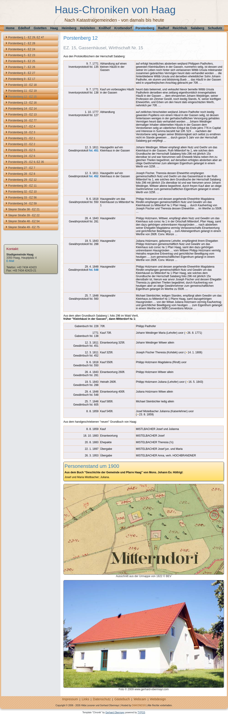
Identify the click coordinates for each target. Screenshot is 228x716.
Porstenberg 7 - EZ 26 (21, 67)
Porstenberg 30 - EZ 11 (22, 185)
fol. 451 (93, 150)
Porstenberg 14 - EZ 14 (22, 108)
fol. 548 (93, 269)
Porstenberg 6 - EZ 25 (21, 61)
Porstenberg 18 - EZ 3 (21, 132)
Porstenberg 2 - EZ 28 (21, 43)
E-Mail (10, 261)
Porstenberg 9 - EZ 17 (21, 79)
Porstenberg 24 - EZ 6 (21, 156)
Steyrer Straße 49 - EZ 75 (23, 227)
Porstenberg (144, 28)
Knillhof (105, 28)
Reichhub (180, 28)
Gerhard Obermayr (114, 712)
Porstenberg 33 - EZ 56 (22, 197)
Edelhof (24, 28)
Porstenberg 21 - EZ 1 (21, 138)
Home (10, 28)
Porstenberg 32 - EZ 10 (22, 191)
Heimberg (69, 28)
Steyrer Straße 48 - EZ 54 (23, 221)
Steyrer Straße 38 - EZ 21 (23, 209)
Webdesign (158, 699)
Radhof (163, 28)
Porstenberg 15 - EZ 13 (22, 114)
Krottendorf (123, 28)
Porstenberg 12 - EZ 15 (22, 96)
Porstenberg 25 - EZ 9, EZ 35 (26, 162)
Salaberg (197, 28)
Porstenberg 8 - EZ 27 (21, 73)
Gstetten (40, 28)
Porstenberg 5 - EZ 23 (21, 55)
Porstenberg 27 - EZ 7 (21, 167)
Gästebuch (122, 699)
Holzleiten (87, 28)
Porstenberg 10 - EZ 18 (22, 84)
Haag (54, 28)
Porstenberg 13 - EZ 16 (22, 102)
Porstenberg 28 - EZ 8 (21, 173)
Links (85, 699)
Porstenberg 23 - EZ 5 (21, 150)
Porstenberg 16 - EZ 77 (22, 120)
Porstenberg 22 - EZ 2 (21, 144)
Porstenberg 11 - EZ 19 (22, 90)
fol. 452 (93, 176)
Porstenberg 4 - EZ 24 (21, 49)
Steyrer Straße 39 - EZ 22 (23, 215)
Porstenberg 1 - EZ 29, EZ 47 (26, 37)
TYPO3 (141, 712)
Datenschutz (102, 699)
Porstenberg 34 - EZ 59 (22, 203)
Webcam (140, 699)
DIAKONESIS (139, 705)
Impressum (70, 699)
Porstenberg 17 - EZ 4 (21, 126)
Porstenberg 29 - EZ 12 (22, 179)
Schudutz (215, 28)
